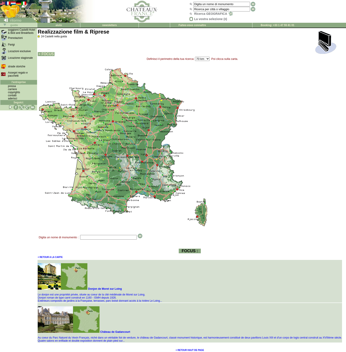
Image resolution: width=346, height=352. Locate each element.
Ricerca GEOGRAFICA (213, 13)
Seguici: (18, 102)
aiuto (59, 25)
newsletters (109, 25)
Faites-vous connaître (192, 25)
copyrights (14, 92)
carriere (12, 89)
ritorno (10, 20)
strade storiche (16, 66)
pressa (12, 86)
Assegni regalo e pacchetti (18, 74)
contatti (12, 95)
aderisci (12, 98)
